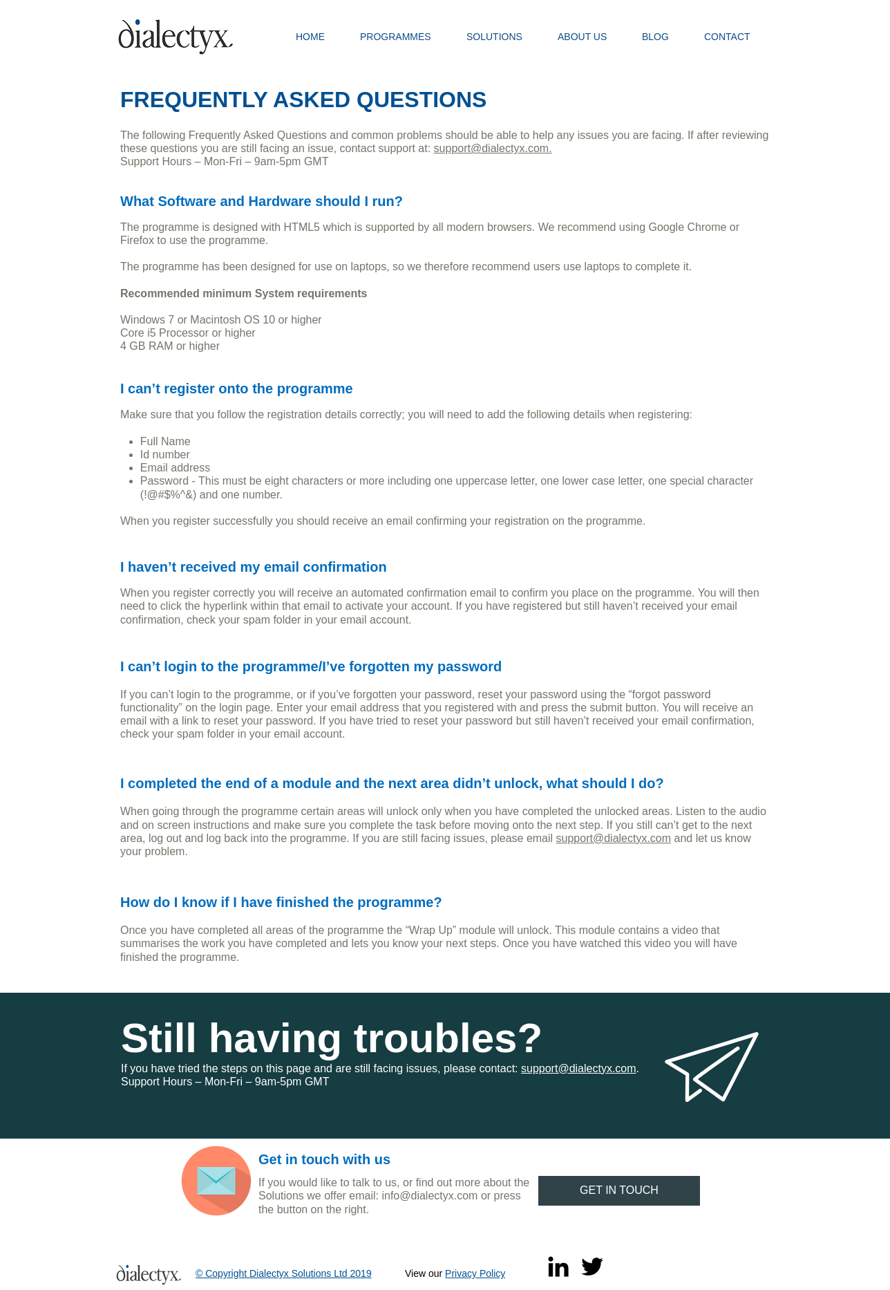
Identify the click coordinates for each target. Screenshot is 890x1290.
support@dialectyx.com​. (493, 148)
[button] (403, 36)
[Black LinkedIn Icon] (558, 1266)
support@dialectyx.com (614, 838)
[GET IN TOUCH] (619, 1191)
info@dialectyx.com (429, 1196)
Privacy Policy (475, 1273)
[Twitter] (592, 1266)
